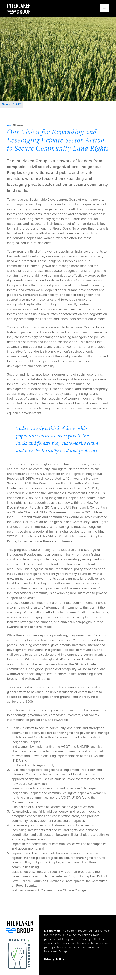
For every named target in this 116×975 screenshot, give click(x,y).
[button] (104, 8)
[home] (18, 9)
